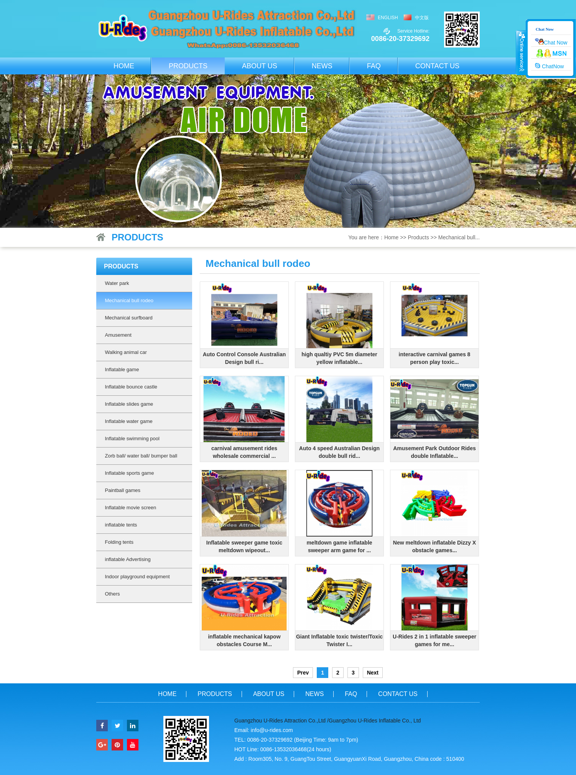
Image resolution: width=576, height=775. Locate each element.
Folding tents (119, 542)
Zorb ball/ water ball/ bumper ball (141, 456)
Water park (117, 283)
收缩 (521, 52)
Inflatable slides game (129, 404)
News (322, 66)
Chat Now (551, 42)
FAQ (374, 66)
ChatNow (549, 66)
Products (188, 66)
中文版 (422, 17)
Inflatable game (122, 369)
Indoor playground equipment (137, 576)
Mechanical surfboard (129, 318)
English (388, 17)
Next (373, 673)
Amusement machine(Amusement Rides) (138, 338)
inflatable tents (121, 525)
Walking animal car (126, 352)
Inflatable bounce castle (131, 387)
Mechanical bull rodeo (129, 300)
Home (124, 66)
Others (112, 594)
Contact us (437, 66)
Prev (303, 673)
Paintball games (123, 490)
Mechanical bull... (459, 237)
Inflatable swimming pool (132, 438)
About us (259, 66)
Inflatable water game (129, 421)
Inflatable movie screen (130, 507)
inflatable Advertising (128, 559)
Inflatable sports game (129, 473)
